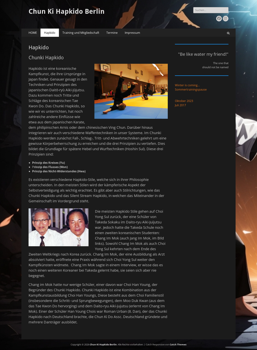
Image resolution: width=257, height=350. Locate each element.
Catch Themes (178, 344)
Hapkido (49, 33)
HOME (33, 33)
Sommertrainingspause (191, 89)
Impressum (132, 33)
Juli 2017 (180, 105)
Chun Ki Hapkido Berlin (67, 11)
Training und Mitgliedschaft (80, 33)
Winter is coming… (187, 85)
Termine (112, 33)
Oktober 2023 (184, 101)
